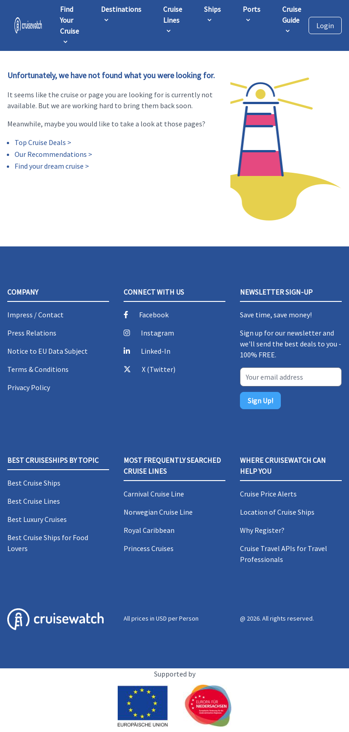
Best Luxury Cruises (37, 519)
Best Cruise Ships (33, 482)
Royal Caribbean (149, 530)
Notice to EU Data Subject (47, 351)
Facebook (154, 314)
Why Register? (262, 530)
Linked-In (155, 351)
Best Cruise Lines (33, 501)
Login (325, 25)
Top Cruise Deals (40, 142)
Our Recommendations (51, 154)
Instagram (157, 332)
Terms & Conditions (38, 369)
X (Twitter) (158, 369)
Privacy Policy (28, 387)
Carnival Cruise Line (154, 493)
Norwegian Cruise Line (158, 511)
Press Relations (31, 332)
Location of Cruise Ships (277, 511)
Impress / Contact (35, 314)
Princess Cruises (149, 548)
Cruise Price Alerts (268, 493)
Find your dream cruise (49, 165)
